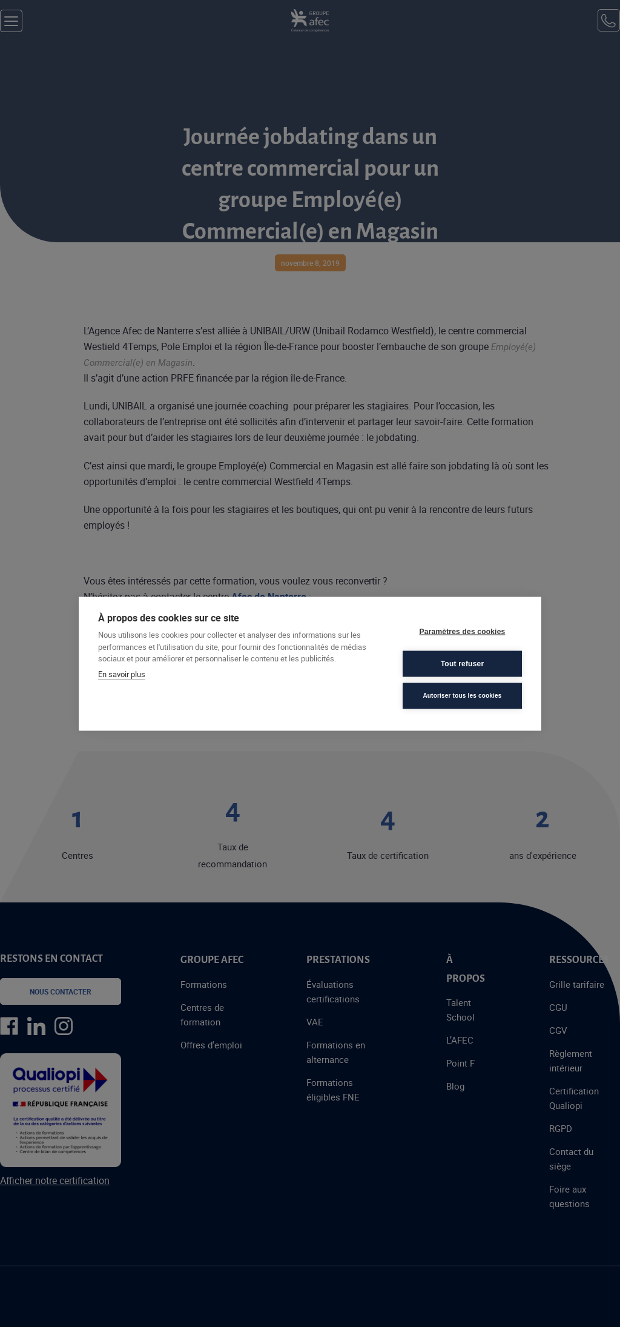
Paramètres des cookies (463, 631)
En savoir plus (121, 673)
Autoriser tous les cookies (462, 695)
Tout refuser (462, 664)
